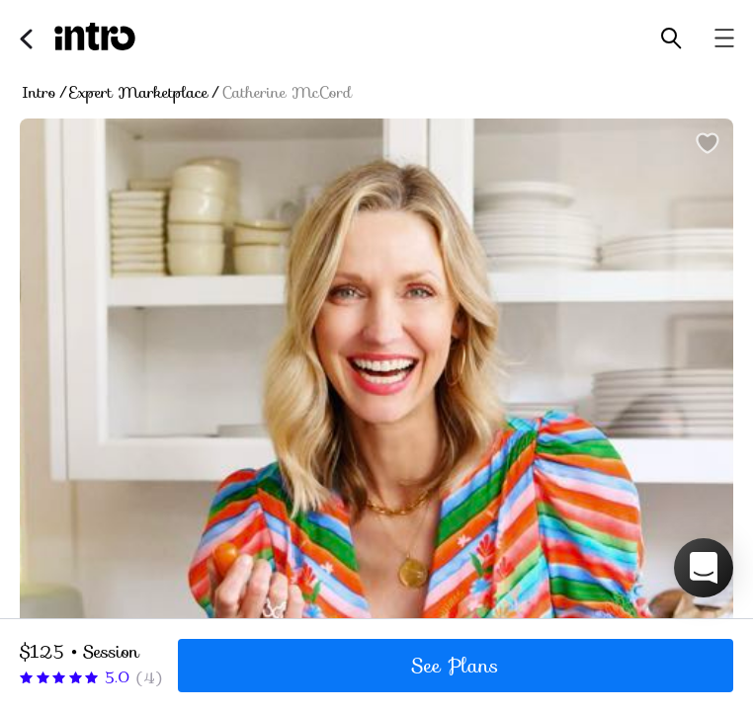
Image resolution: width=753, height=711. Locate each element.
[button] (703, 567)
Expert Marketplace (139, 93)
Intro (39, 93)
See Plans (455, 665)
